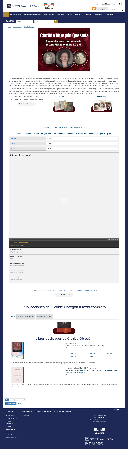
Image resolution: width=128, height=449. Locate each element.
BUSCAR (10, 21)
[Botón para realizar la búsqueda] (56, 21)
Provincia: (14, 149)
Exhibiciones (17, 27)
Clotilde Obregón (29, 27)
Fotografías (101, 96)
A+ (122, 7)
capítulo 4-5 (109, 353)
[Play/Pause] (10, 239)
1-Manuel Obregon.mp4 (16, 277)
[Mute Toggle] (115, 239)
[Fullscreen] (118, 239)
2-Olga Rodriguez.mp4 (16, 249)
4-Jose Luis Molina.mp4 (17, 263)
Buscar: (13, 138)
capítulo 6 (73, 356)
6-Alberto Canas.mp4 (16, 256)
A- (117, 7)
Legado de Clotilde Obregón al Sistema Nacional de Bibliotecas (64, 127)
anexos (91, 356)
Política (17, 400)
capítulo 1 (73, 353)
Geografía (23, 400)
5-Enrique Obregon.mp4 (19, 242)
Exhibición (19, 403)
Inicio (9, 27)
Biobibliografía (64, 96)
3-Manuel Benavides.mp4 (17, 270)
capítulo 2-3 (91, 353)
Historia (12, 400)
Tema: (13, 143)
